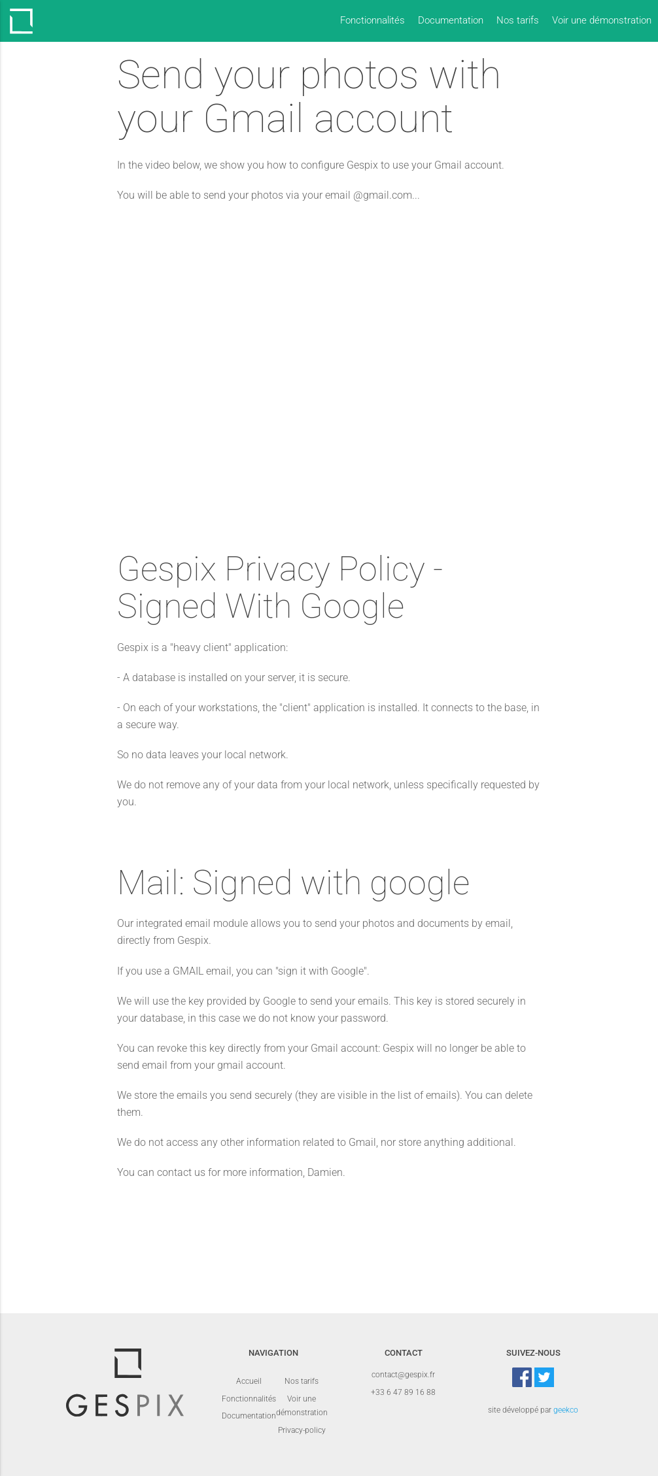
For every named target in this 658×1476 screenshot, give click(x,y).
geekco (565, 1410)
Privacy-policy (302, 1430)
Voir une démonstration (601, 20)
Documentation (450, 20)
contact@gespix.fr (403, 1374)
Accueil (249, 1381)
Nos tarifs (517, 20)
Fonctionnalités (372, 20)
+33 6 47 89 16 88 (403, 1392)
